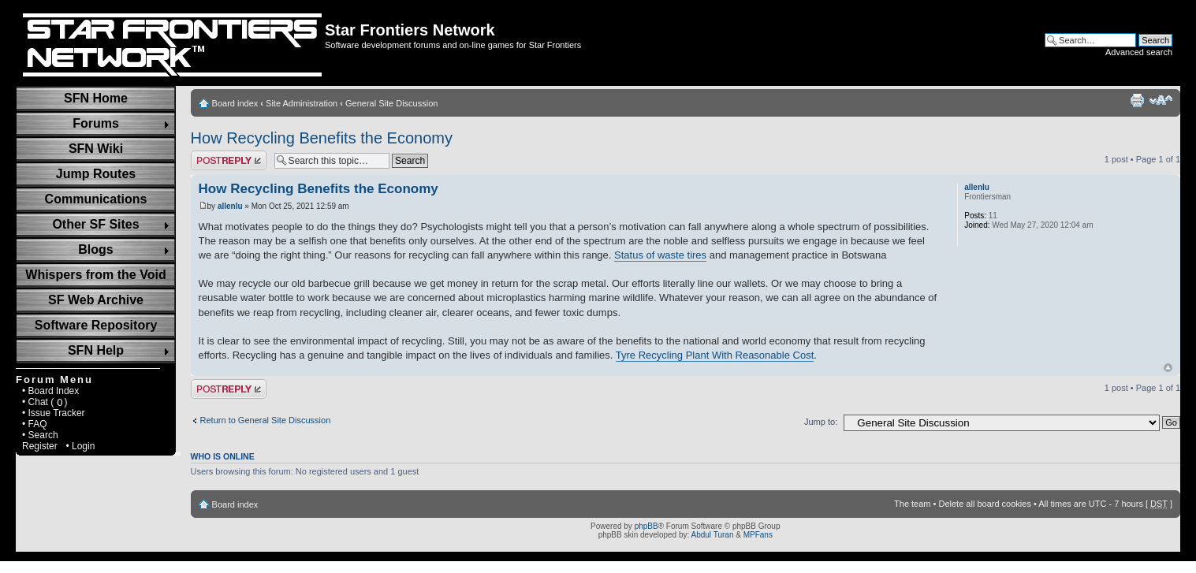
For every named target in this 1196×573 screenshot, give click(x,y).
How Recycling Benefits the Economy (322, 138)
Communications (96, 199)
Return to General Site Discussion (265, 420)
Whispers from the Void (95, 274)
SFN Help (96, 350)
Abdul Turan (712, 534)
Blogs (95, 249)
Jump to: (820, 421)
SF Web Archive (95, 300)
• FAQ (34, 424)
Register (40, 446)
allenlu (230, 206)
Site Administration (301, 103)
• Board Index (50, 390)
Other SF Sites (95, 224)
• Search (40, 435)
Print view (1137, 100)
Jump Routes (96, 173)
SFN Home (96, 98)
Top (1168, 367)
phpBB (646, 526)
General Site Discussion (391, 103)
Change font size (1160, 100)
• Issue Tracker (53, 413)
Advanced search (1138, 52)
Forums (96, 123)
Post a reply (228, 160)
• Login (80, 446)
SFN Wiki (96, 148)
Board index (235, 103)
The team (912, 503)
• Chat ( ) (45, 401)
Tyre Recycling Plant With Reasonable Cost (715, 355)
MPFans (758, 534)
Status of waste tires (660, 255)
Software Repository (96, 325)
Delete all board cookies (984, 503)
